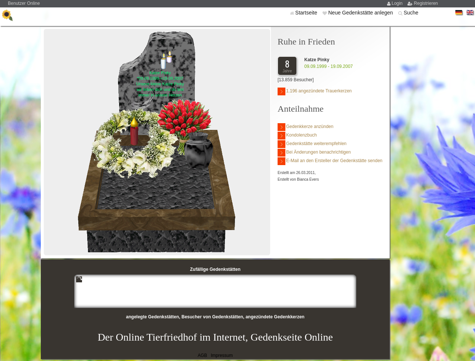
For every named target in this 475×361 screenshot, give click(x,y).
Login (398, 3)
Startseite (307, 13)
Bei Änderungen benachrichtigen (314, 153)
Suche (411, 13)
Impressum (222, 355)
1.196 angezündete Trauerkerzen (315, 91)
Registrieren (426, 3)
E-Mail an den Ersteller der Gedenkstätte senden (330, 161)
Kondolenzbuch (297, 136)
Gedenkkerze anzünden (305, 127)
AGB (202, 355)
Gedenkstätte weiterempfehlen (312, 144)
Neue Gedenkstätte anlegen (361, 13)
